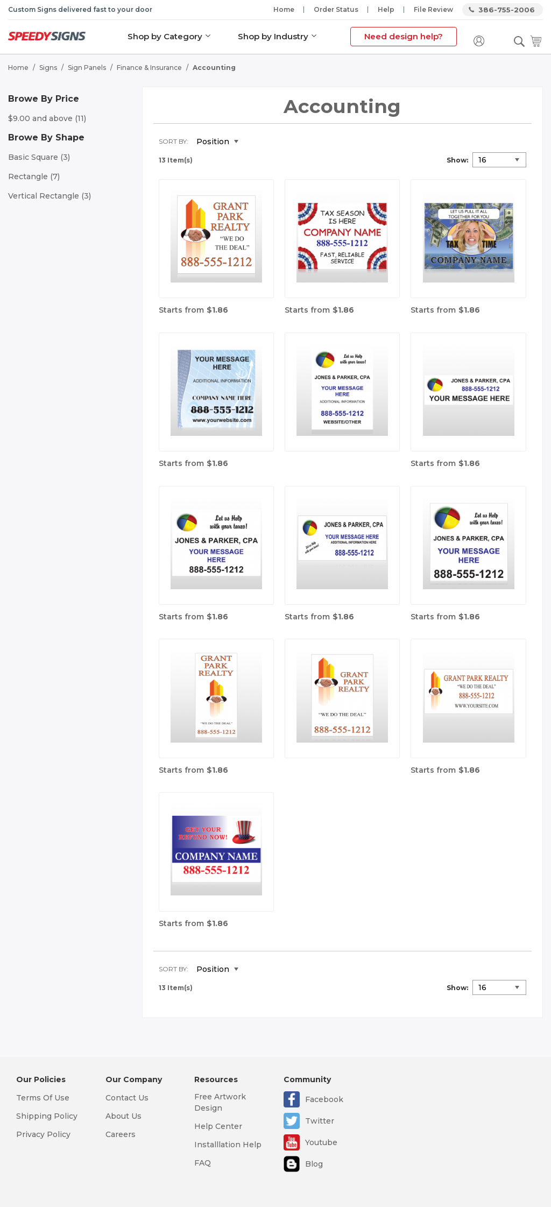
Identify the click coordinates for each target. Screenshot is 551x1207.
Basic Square (39, 157)
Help (386, 9)
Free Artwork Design (220, 1102)
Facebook (324, 1099)
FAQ (202, 1163)
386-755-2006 (506, 9)
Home (283, 9)
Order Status (336, 9)
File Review (433, 9)
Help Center (218, 1126)
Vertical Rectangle (49, 196)
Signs (48, 67)
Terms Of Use (42, 1098)
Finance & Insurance (149, 67)
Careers (120, 1134)
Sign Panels (87, 67)
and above (47, 118)
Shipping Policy (46, 1116)
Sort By (173, 141)
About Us (123, 1116)
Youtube (321, 1142)
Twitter (319, 1121)
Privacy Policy (43, 1134)
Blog (314, 1164)
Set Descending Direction (254, 142)
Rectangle (34, 176)
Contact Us (127, 1098)
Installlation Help (228, 1144)
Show (457, 160)
